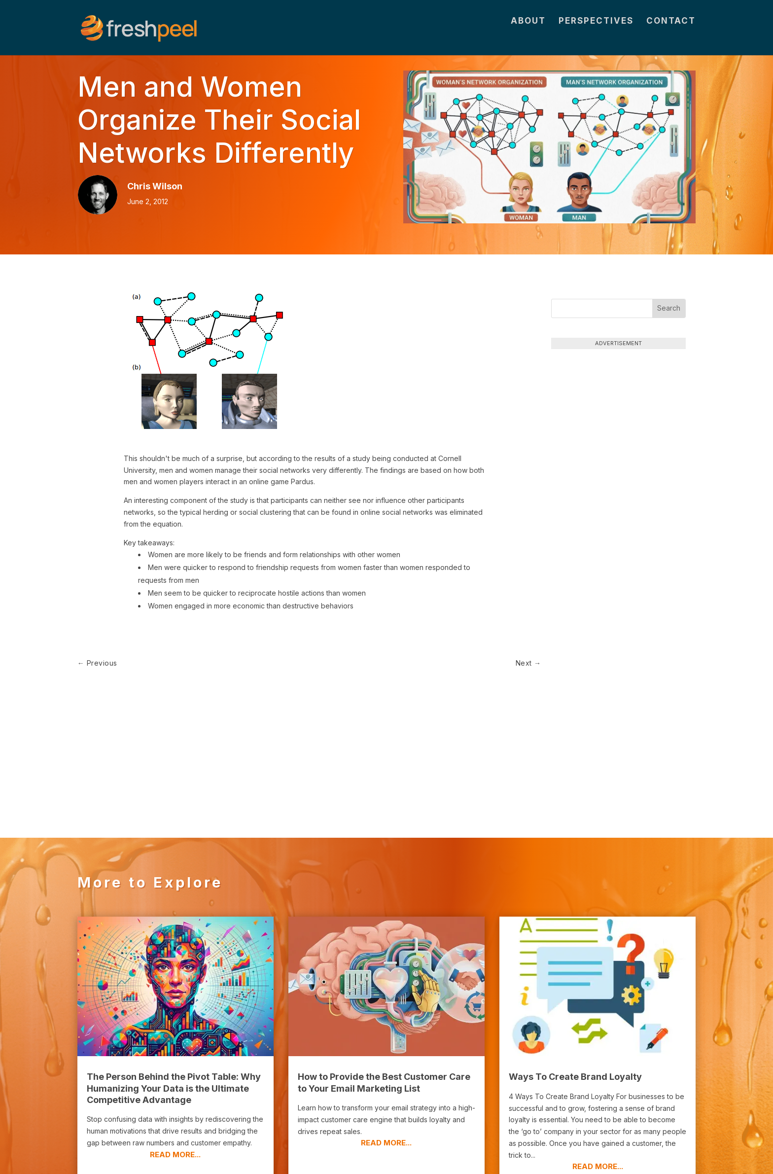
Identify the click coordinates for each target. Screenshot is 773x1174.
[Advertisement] (618, 420)
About (528, 35)
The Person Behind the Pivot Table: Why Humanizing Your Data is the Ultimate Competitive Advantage (174, 997)
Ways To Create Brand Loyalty (575, 985)
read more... (175, 1063)
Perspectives (596, 35)
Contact (671, 35)
